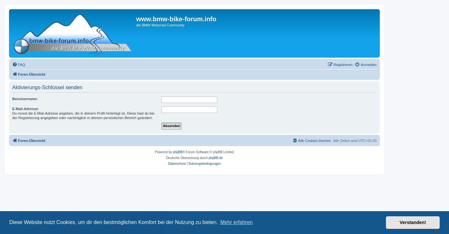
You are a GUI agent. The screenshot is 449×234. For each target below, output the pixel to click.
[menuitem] (18, 65)
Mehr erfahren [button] (236, 222)
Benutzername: (25, 99)
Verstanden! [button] (413, 222)
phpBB (177, 152)
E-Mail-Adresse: (25, 109)
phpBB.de (216, 158)
